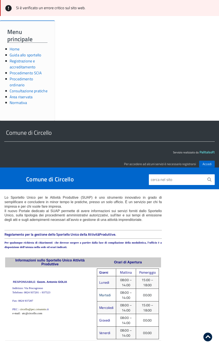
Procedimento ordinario (21, 82)
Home (15, 49)
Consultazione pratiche (28, 91)
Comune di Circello (50, 179)
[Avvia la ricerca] (209, 179)
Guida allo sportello (25, 55)
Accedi (207, 163)
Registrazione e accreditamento (23, 64)
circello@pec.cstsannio (33, 309)
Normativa (18, 103)
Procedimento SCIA (26, 73)
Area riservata (21, 97)
